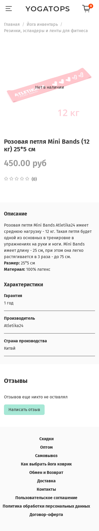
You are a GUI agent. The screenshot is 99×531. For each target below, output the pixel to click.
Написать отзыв (24, 409)
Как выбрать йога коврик (46, 464)
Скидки (46, 438)
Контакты (46, 489)
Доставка (46, 480)
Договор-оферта (46, 514)
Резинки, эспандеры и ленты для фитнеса (46, 30)
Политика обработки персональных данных (46, 506)
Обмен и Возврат (46, 472)
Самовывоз (46, 455)
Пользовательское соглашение (46, 497)
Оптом (46, 447)
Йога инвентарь (42, 24)
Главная (12, 24)
